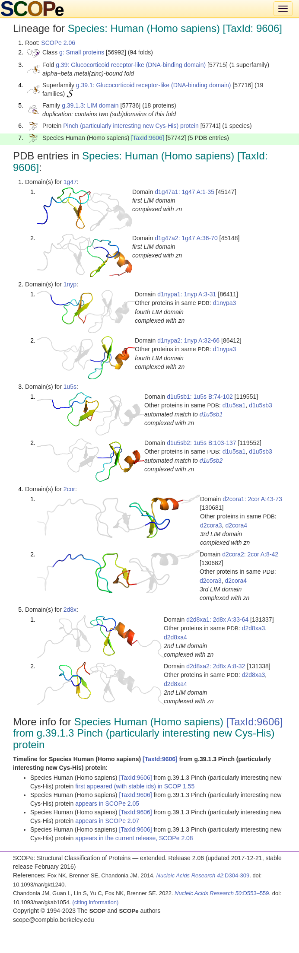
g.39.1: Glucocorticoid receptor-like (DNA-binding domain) (153, 85)
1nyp (70, 284)
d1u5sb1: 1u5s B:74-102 (200, 396)
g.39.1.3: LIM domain (90, 105)
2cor (69, 489)
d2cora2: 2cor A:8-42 (250, 554)
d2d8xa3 (253, 628)
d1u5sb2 (211, 460)
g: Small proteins (81, 52)
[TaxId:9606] (147, 137)
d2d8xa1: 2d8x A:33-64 (217, 619)
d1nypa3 (224, 302)
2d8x (70, 609)
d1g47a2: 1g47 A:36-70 (186, 238)
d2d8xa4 (175, 637)
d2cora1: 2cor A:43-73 (252, 499)
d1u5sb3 (260, 405)
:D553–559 (222, 893)
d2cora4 (236, 525)
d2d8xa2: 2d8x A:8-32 (215, 666)
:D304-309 (203, 875)
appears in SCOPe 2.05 (107, 803)
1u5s (70, 386)
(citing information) (95, 902)
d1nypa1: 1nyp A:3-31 (186, 294)
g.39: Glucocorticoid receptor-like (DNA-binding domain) (131, 64)
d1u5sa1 (234, 405)
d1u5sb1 (211, 414)
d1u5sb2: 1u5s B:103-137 (201, 442)
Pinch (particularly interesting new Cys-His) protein (131, 125)
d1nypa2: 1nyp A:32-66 (188, 340)
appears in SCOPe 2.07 (107, 820)
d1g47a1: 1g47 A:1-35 (184, 191)
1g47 (70, 181)
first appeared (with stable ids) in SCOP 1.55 (134, 786)
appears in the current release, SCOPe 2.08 (134, 838)
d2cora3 (211, 525)
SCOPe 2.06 (58, 42)
